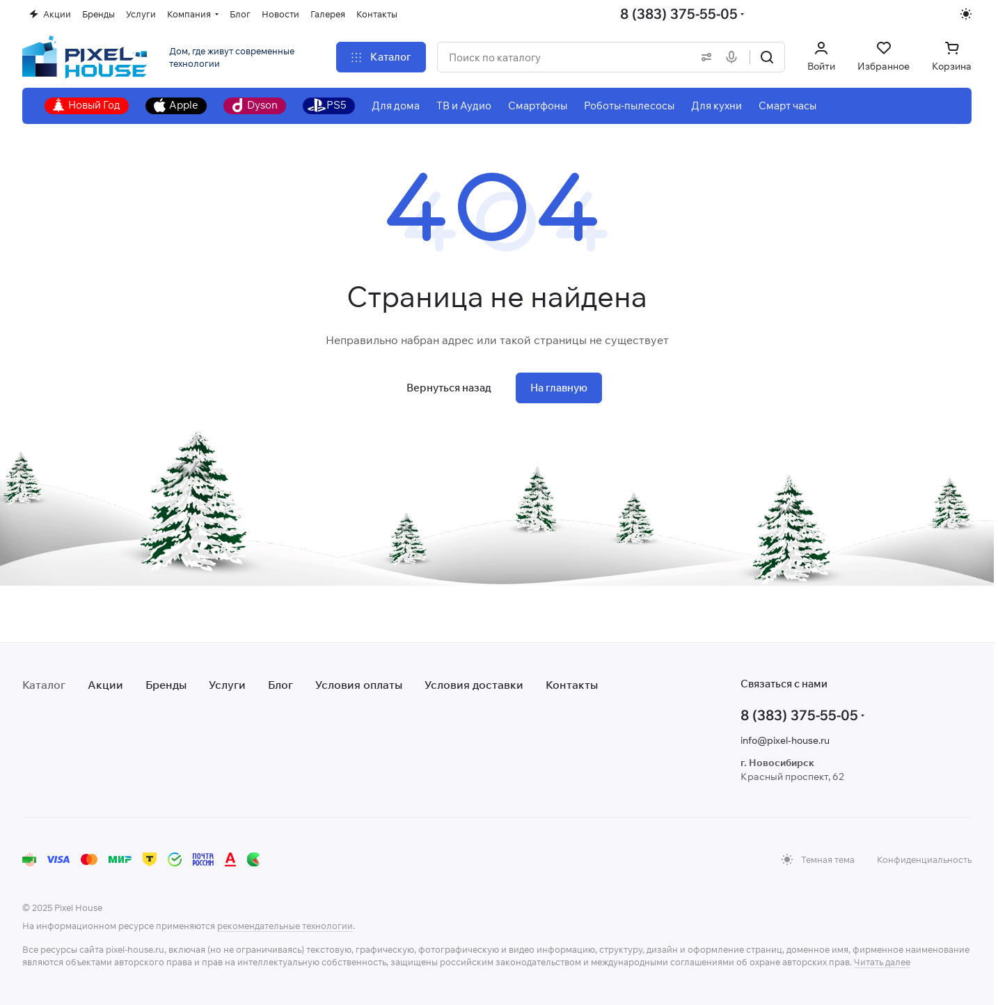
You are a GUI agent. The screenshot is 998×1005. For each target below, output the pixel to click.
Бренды (166, 685)
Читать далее (882, 961)
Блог (280, 685)
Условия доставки (474, 685)
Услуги (227, 685)
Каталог (43, 685)
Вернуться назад (448, 387)
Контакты (572, 685)
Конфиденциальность (924, 859)
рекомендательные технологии (285, 925)
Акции (105, 685)
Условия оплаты (358, 685)
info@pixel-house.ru (785, 740)
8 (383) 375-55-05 (679, 13)
